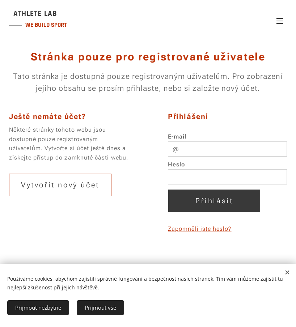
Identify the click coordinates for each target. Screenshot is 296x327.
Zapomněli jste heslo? (200, 228)
